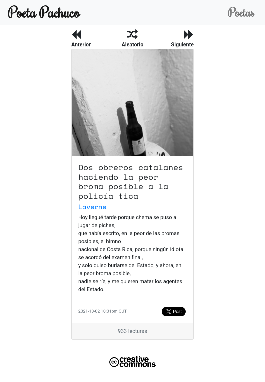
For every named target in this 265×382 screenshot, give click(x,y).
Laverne (92, 207)
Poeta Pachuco (44, 12)
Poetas (241, 12)
